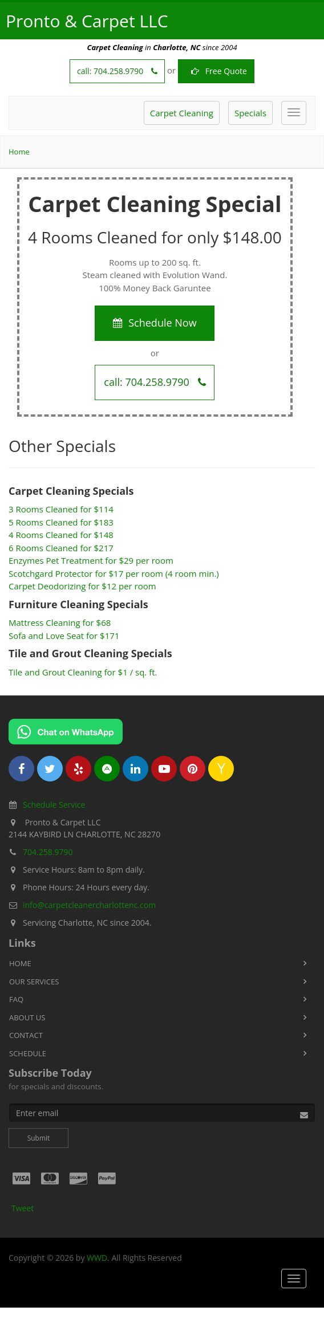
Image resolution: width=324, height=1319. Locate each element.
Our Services (34, 981)
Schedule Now (154, 322)
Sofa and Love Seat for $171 (64, 635)
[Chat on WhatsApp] (66, 731)
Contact (26, 1035)
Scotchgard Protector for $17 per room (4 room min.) (114, 573)
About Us (27, 1017)
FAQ (16, 999)
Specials (250, 113)
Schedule (27, 1053)
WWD (97, 1257)
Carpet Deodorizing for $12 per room (82, 586)
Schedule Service (54, 804)
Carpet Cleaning (181, 113)
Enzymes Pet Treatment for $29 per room (91, 560)
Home (19, 151)
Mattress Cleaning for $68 (60, 622)
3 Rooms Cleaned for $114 (61, 509)
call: (117, 71)
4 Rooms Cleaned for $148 (61, 534)
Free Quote (216, 71)
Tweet (22, 1208)
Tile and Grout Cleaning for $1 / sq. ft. (83, 672)
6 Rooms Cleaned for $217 (61, 547)
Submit (38, 1138)
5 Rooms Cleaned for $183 (61, 522)
